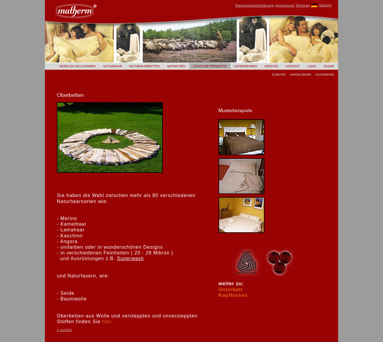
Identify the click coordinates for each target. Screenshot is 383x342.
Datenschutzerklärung (254, 5)
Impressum (284, 5)
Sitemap (303, 5)
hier (106, 321)
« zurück (64, 330)
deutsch (325, 5)
